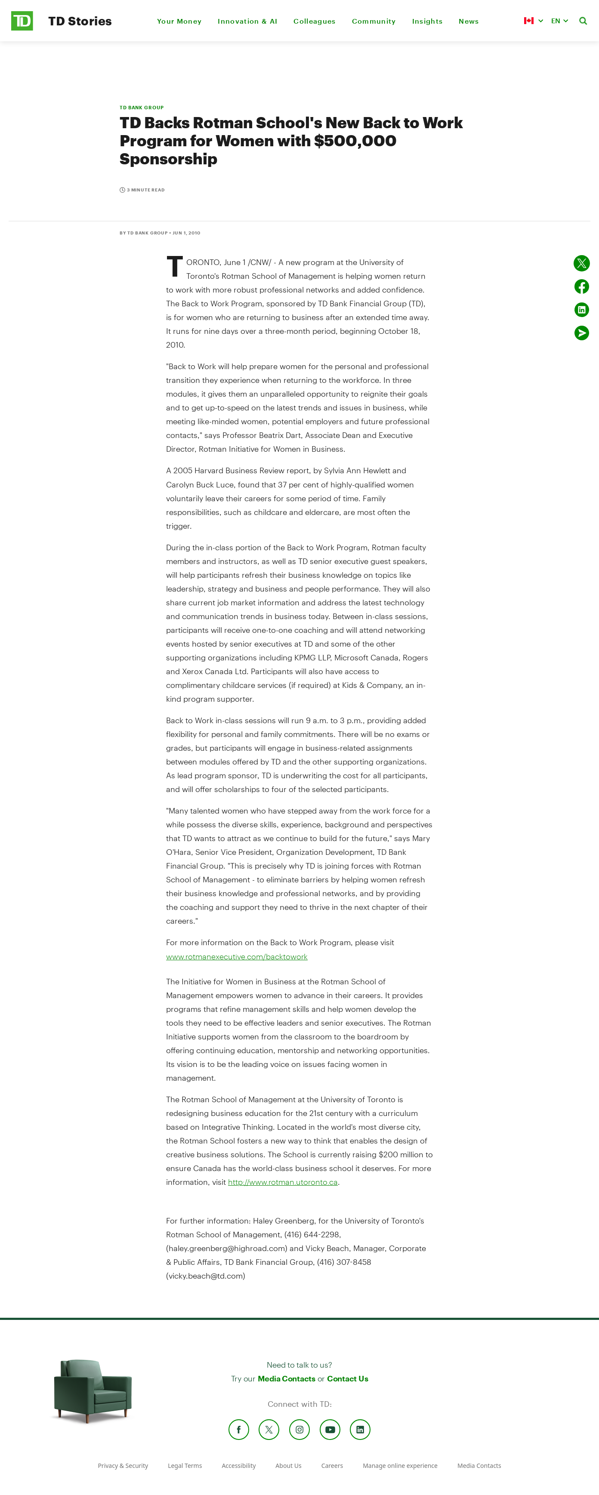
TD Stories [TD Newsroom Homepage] (80, 21)
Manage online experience (400, 1465)
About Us (288, 1465)
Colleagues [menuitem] (314, 21)
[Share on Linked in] (581, 309)
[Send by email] (581, 333)
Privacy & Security (123, 1465)
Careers (332, 1465)
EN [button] (555, 20)
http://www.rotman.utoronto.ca (283, 1182)
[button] (533, 20)
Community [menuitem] (374, 21)
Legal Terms (185, 1465)
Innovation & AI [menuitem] (248, 21)
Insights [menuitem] (427, 21)
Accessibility (239, 1465)
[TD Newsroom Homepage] (22, 28)
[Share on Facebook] (581, 286)
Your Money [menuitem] (179, 21)
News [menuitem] (469, 21)
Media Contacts (286, 1378)
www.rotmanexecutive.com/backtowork (237, 956)
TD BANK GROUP (142, 107)
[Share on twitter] (581, 263)
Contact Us (347, 1378)
